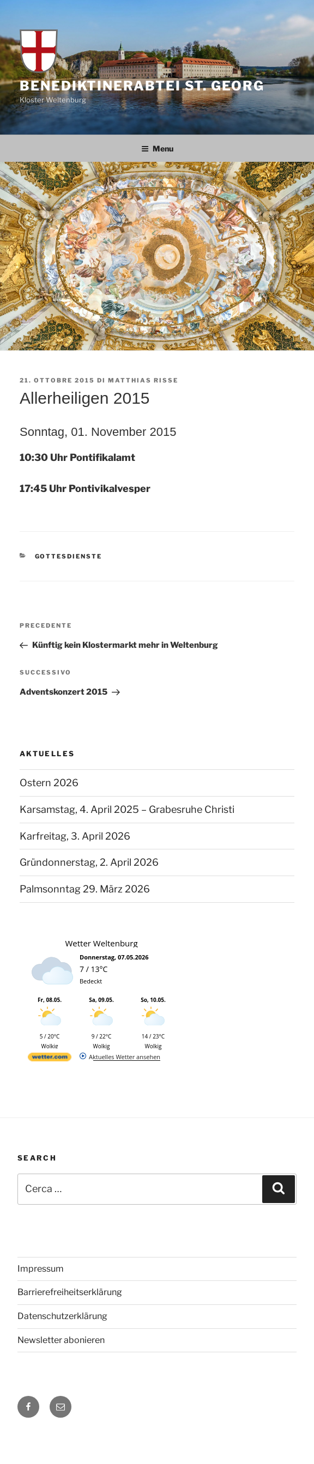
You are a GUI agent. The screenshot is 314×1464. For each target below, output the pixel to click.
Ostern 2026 (49, 782)
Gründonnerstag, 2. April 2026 (89, 862)
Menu (157, 148)
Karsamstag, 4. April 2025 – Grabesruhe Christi (127, 809)
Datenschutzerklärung (62, 1316)
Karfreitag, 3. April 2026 (75, 836)
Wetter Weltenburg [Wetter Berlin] (101, 943)
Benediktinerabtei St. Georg (142, 86)
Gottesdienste (68, 556)
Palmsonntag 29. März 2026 (85, 889)
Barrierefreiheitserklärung (69, 1292)
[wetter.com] (49, 1059)
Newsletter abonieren (61, 1340)
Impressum (40, 1268)
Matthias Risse (143, 380)
